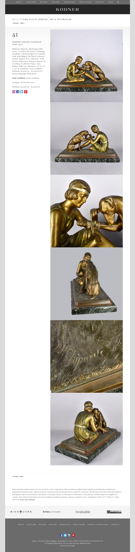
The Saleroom (114, 512)
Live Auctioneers (52, 512)
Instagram (69, 535)
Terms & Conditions (97, 524)
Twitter (21, 91)
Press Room (79, 524)
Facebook (17, 91)
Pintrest (25, 91)
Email (13, 91)
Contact (115, 524)
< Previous (15, 23)
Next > (23, 23)
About (21, 524)
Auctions (31, 524)
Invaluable (83, 512)
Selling (53, 524)
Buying (42, 524)
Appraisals (65, 524)
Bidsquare (20, 512)
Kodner (67, 9)
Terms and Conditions (27, 500)
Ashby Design (70, 545)
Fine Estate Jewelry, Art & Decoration (47, 19)
